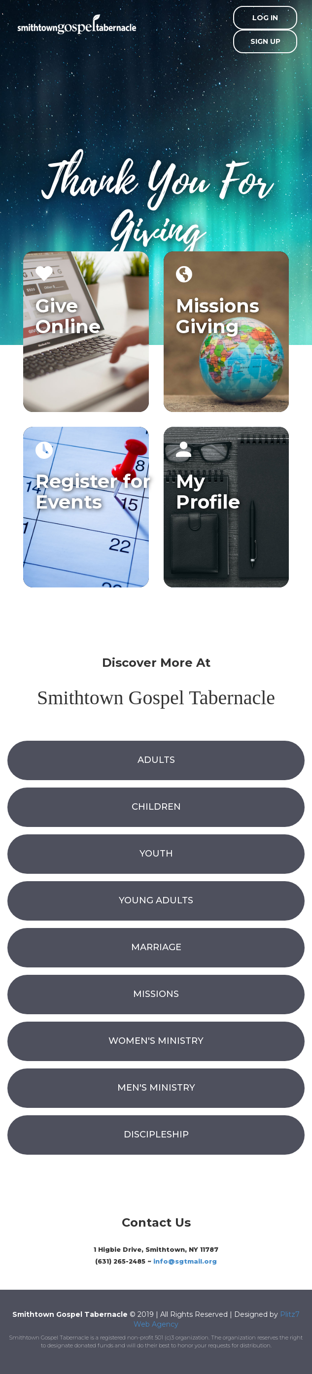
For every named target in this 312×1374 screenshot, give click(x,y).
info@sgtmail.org (185, 1261)
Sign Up (265, 41)
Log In (265, 17)
